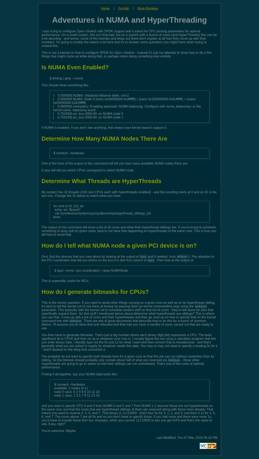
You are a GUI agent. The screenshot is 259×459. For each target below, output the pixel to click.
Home (105, 8)
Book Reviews (148, 8)
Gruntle (123, 8)
